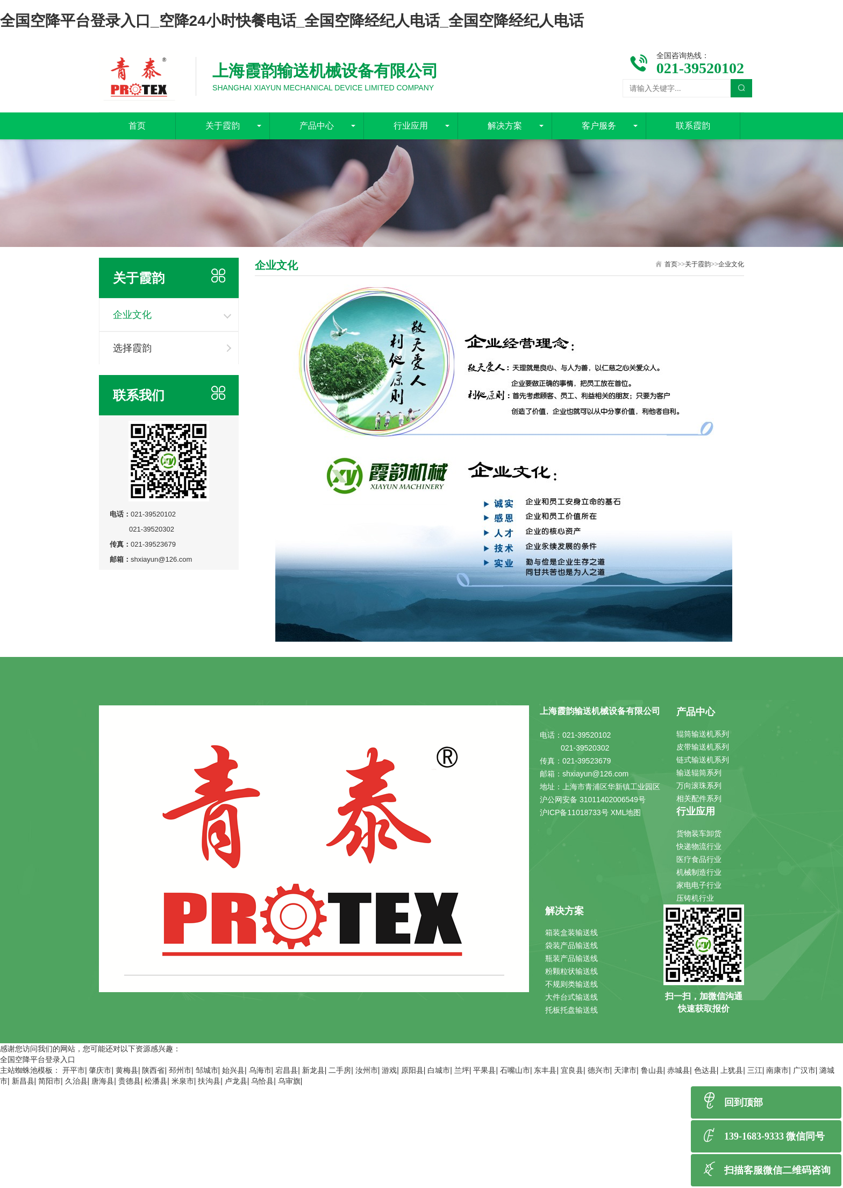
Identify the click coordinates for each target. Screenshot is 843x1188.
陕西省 (153, 1070)
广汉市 (804, 1070)
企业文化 (132, 314)
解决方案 (505, 125)
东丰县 (545, 1070)
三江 (754, 1070)
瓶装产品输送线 (571, 958)
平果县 (484, 1070)
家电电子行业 (698, 885)
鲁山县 (652, 1070)
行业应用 (411, 125)
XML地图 (626, 812)
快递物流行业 (698, 846)
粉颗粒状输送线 (571, 971)
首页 (137, 125)
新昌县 (23, 1081)
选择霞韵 (132, 348)
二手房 (339, 1070)
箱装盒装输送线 (571, 932)
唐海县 (102, 1081)
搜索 (741, 88)
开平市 (73, 1070)
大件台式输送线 (571, 997)
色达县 (705, 1070)
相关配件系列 (698, 798)
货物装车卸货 (698, 833)
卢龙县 (236, 1081)
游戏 (389, 1070)
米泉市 (183, 1081)
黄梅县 (127, 1070)
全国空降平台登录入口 (37, 1059)
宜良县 (572, 1070)
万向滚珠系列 (698, 785)
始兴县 (233, 1070)
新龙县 (313, 1070)
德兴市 (599, 1070)
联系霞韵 (693, 125)
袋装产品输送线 (571, 945)
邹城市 (207, 1070)
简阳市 (49, 1081)
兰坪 (461, 1070)
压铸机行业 (695, 898)
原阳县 (412, 1070)
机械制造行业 (698, 872)
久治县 (76, 1081)
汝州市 (366, 1070)
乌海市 (260, 1070)
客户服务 (599, 125)
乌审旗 (289, 1081)
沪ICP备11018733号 (574, 812)
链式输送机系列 (702, 759)
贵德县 (129, 1081)
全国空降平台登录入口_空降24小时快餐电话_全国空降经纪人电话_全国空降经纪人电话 (292, 20)
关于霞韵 (222, 125)
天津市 (625, 1070)
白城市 (438, 1070)
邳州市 (180, 1070)
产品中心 (316, 125)
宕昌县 (286, 1070)
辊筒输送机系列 (702, 734)
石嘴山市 (515, 1070)
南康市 (777, 1070)
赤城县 (678, 1070)
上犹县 (731, 1070)
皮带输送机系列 (702, 746)
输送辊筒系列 (698, 772)
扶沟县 (209, 1081)
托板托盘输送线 (571, 1010)
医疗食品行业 (698, 859)
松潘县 (156, 1081)
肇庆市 (100, 1070)
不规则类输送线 (571, 984)
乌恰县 (262, 1081)
